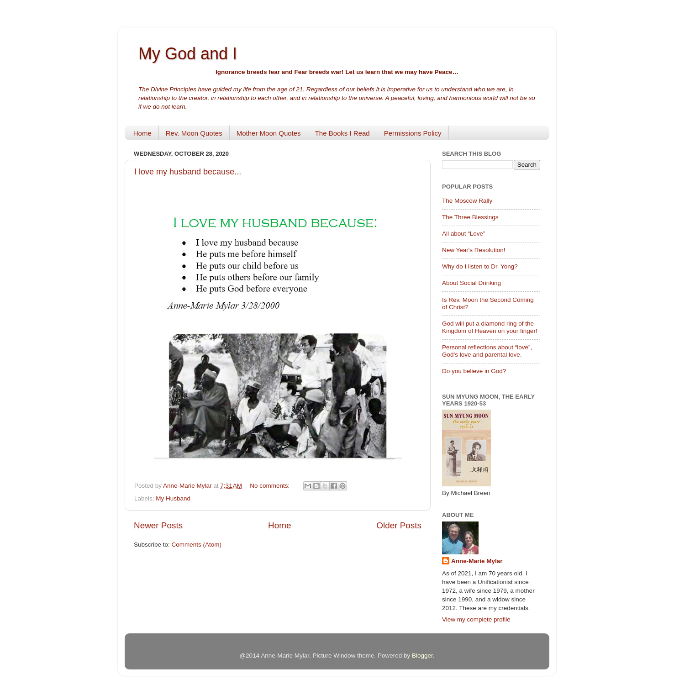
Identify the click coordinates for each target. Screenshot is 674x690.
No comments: (270, 485)
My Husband (173, 498)
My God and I (187, 53)
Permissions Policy (413, 133)
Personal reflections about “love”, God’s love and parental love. (487, 351)
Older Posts (398, 525)
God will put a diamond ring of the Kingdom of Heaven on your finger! (489, 327)
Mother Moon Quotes (269, 133)
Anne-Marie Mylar (477, 561)
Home (142, 133)
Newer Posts (158, 525)
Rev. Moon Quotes (194, 133)
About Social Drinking (471, 282)
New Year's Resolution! (473, 250)
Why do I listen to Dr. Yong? (480, 266)
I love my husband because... (187, 171)
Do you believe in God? (474, 371)
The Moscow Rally (467, 200)
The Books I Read (342, 133)
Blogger (422, 655)
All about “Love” (463, 233)
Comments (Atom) (197, 544)
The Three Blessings (470, 217)
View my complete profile (476, 619)
